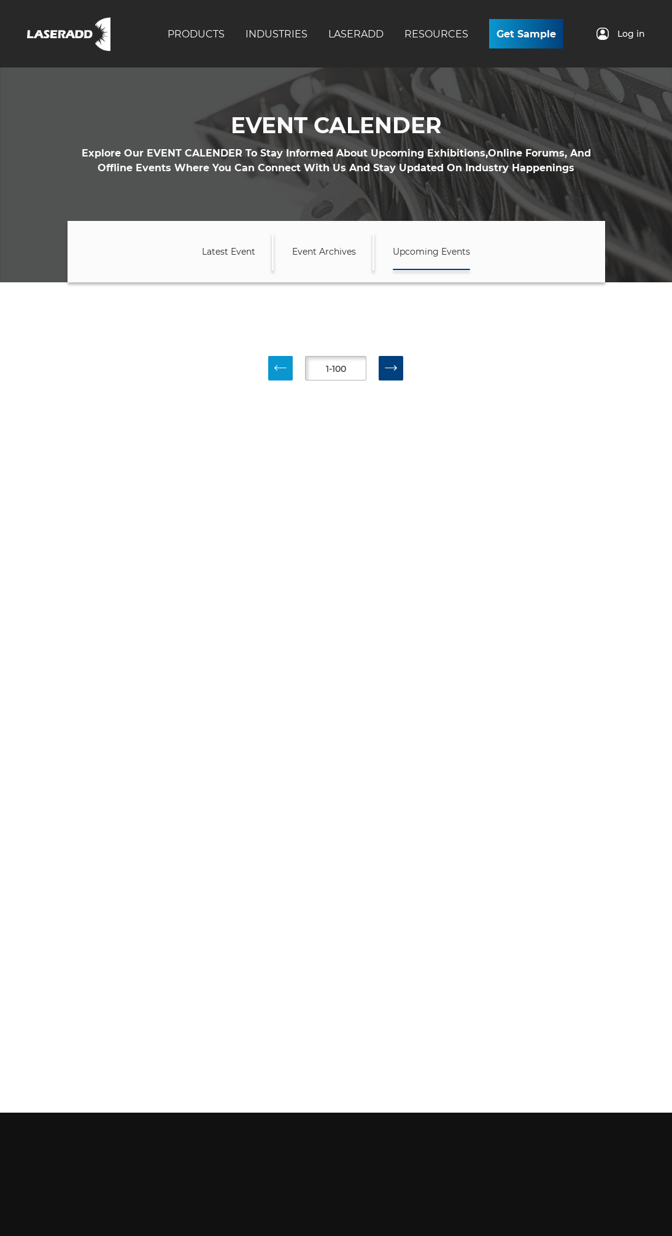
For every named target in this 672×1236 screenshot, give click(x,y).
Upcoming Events (431, 251)
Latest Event (228, 251)
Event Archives (324, 251)
